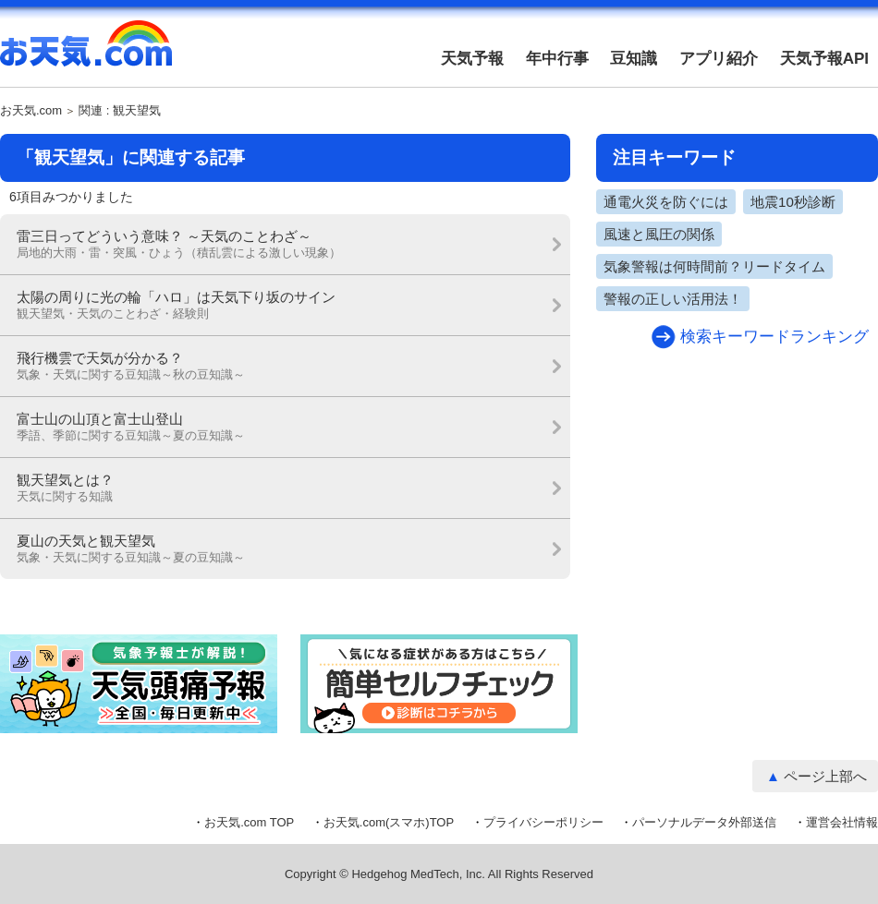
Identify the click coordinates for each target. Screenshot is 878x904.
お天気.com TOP (249, 822)
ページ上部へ (825, 776)
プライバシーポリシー (543, 822)
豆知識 (633, 58)
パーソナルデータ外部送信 (704, 822)
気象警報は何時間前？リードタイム (714, 266)
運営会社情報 (842, 822)
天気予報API (824, 58)
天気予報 (472, 58)
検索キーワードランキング (774, 336)
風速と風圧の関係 (659, 234)
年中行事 (557, 58)
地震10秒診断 (792, 202)
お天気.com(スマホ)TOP (388, 822)
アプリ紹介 (718, 58)
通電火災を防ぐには (666, 202)
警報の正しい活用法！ (673, 299)
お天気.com (86, 53)
